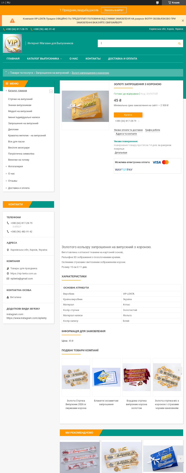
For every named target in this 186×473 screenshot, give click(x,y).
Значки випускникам (19, 105)
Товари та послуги (21, 72)
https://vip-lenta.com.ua (23, 273)
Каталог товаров (17, 90)
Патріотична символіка (21, 153)
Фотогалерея (15, 166)
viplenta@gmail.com (21, 278)
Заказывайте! (114, 10)
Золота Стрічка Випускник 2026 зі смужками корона (75, 404)
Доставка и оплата (122, 58)
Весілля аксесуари (18, 147)
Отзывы (12, 180)
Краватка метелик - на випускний (27, 135)
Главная (13, 58)
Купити (128, 114)
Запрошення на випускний (52, 72)
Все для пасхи (16, 141)
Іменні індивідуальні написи (24, 117)
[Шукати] (179, 43)
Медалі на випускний (20, 111)
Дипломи (13, 129)
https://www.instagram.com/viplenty (26, 318)
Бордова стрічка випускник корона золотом (136, 404)
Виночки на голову (18, 159)
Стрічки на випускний (20, 99)
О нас (73, 58)
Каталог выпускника (43, 58)
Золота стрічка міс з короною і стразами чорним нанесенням (167, 404)
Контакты (93, 58)
